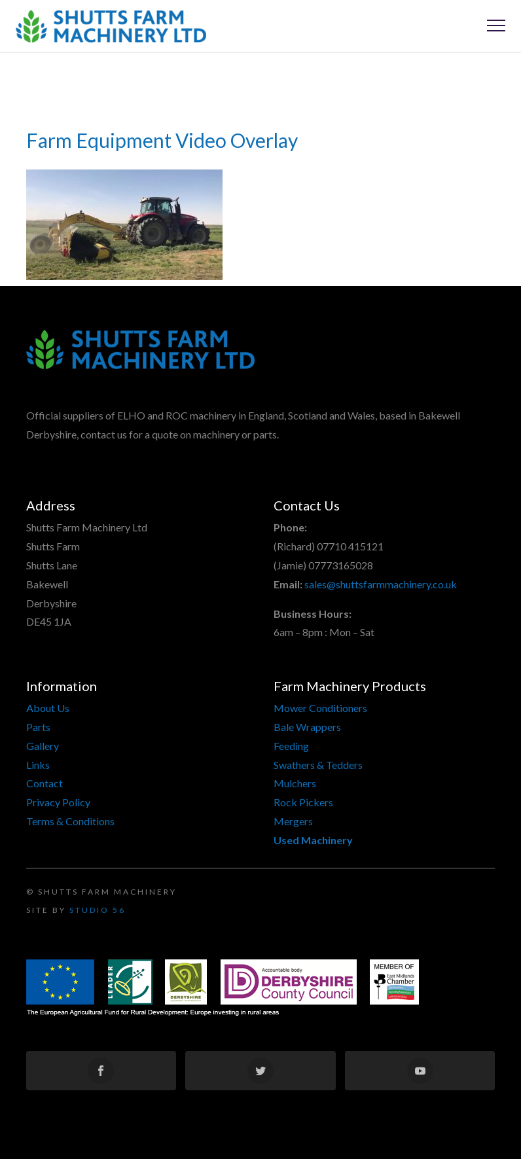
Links (38, 764)
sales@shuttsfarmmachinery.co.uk (380, 584)
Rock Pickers (303, 802)
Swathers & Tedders (318, 764)
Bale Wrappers (307, 727)
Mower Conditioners (320, 708)
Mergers (293, 821)
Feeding (291, 746)
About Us (47, 708)
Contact (44, 783)
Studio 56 (97, 910)
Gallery (42, 746)
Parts (38, 727)
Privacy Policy (58, 802)
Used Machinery (313, 840)
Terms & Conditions (70, 821)
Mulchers (295, 783)
